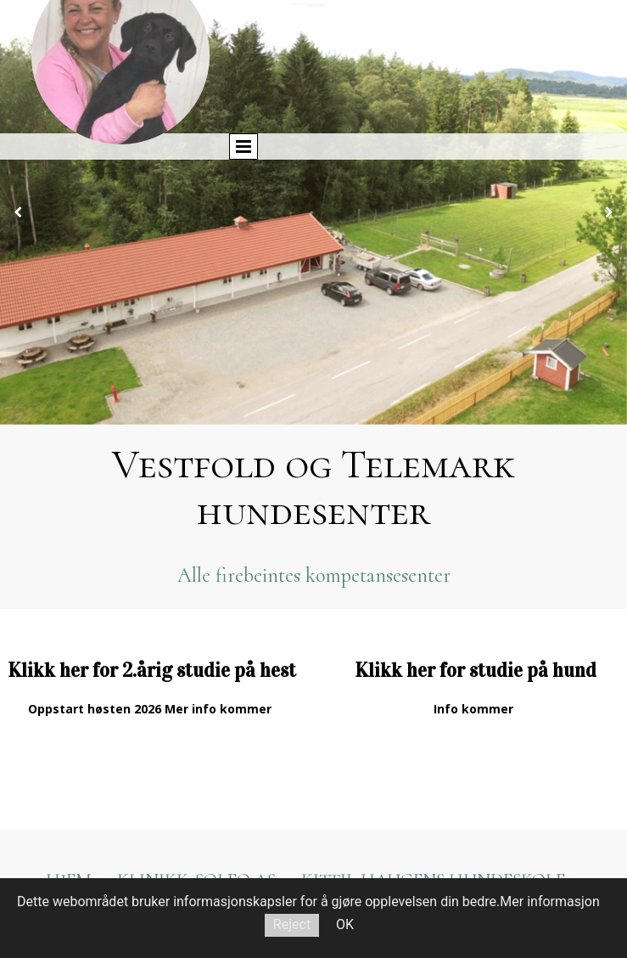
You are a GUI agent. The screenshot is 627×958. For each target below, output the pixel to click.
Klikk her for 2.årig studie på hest (152, 670)
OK (345, 924)
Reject (292, 924)
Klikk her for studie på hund (475, 670)
